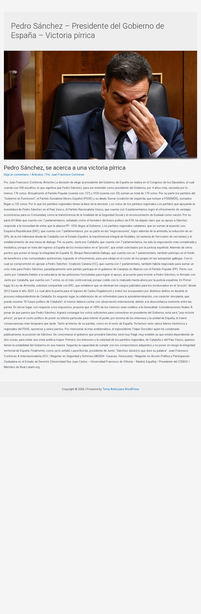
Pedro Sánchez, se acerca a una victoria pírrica (65, 167)
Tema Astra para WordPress (121, 389)
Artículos (37, 174)
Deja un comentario (16, 174)
